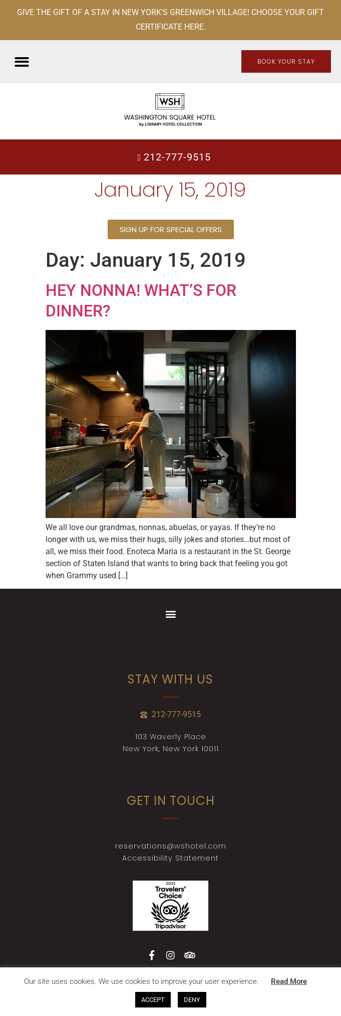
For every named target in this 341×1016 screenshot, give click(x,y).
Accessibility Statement (170, 858)
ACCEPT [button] (153, 999)
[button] (22, 62)
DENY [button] (192, 999)
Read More (289, 981)
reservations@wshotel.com (170, 846)
